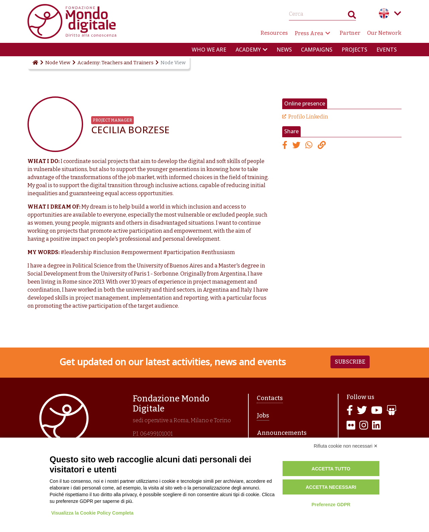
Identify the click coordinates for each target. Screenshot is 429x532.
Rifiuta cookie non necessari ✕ (346, 446)
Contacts (270, 398)
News (284, 49)
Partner (350, 33)
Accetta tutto (331, 468)
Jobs (263, 415)
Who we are (209, 49)
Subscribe (350, 362)
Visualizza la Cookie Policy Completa (92, 513)
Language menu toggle (397, 13)
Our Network (384, 33)
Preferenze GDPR (330, 504)
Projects (354, 49)
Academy (248, 49)
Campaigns (316, 49)
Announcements (282, 433)
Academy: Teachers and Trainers (115, 63)
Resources (274, 33)
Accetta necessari (331, 487)
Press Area (309, 33)
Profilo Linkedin (308, 116)
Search (352, 16)
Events (386, 49)
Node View (57, 63)
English (384, 13)
